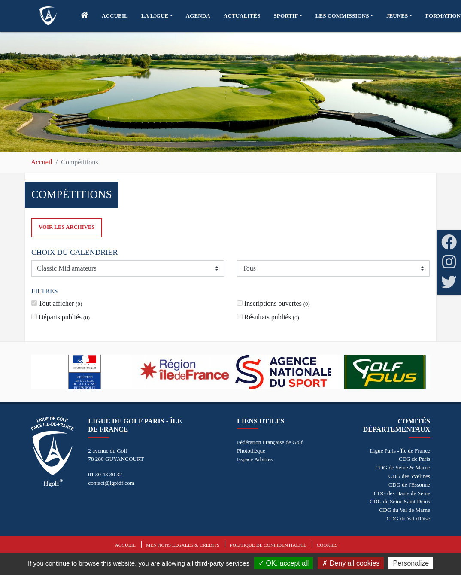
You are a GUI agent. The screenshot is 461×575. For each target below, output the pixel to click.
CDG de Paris (414, 459)
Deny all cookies (350, 563)
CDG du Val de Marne (404, 510)
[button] (157, 16)
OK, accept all (283, 563)
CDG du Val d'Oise (408, 518)
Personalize (411, 563)
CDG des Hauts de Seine (402, 493)
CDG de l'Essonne (409, 484)
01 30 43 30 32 (105, 474)
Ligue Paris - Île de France (400, 450)
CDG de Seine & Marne (403, 467)
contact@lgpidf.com (111, 483)
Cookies (327, 545)
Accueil (41, 162)
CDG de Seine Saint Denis (400, 501)
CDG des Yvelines (409, 476)
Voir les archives (67, 227)
